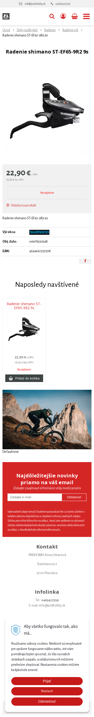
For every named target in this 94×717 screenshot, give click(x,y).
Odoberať (74, 497)
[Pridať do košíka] (24, 378)
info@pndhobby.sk (35, 3)
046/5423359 (63, 3)
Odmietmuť (47, 701)
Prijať (47, 681)
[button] (51, 16)
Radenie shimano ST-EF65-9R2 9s (24, 306)
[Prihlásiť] (63, 16)
